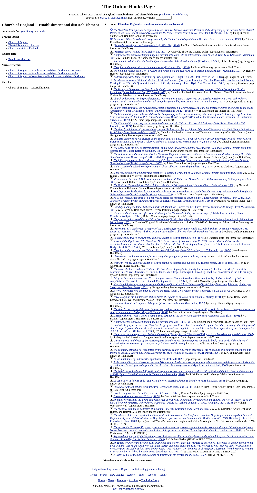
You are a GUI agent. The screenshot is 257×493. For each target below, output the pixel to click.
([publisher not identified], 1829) (148, 359)
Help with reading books (105, 469)
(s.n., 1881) (178, 172)
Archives (133, 480)
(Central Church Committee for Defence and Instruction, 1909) (181, 373)
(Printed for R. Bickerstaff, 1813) (140, 51)
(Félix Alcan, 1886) (169, 380)
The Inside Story (150, 480)
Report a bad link (130, 469)
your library (27, 31)
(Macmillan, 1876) (159, 303)
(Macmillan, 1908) (177, 70)
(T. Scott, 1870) (145, 393)
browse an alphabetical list (113, 17)
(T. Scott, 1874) (136, 396)
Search (103, 474)
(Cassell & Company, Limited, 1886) (180, 155)
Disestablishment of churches (23, 45)
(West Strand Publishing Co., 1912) (154, 386)
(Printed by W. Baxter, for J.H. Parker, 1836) (180, 351)
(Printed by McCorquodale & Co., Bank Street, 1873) (178, 100)
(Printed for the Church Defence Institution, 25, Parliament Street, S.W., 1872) (181, 117)
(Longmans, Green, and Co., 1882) (159, 256)
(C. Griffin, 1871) (182, 328)
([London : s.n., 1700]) (181, 429)
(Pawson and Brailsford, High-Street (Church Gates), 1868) (180, 199)
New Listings (117, 474)
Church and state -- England (23, 48)
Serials (163, 474)
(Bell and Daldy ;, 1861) (181, 109)
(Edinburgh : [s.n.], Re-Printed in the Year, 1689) (182, 418)
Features (121, 480)
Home (93, 474)
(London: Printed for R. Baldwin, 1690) (177, 39)
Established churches (19, 59)
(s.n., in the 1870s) (172, 290)
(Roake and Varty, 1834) (151, 67)
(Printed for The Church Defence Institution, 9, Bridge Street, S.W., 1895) (181, 244)
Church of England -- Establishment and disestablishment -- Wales (43, 73)
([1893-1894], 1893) (146, 45)
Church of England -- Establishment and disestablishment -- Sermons (44, 70)
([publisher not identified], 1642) (182, 364)
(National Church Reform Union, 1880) (173, 185)
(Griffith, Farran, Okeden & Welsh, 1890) (178, 342)
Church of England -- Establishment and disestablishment (150, 24)
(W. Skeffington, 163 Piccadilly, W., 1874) (172, 250)
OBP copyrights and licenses (128, 488)
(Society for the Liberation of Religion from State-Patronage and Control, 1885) (183, 334)
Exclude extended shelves (173, 14)
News (111, 480)
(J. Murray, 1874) (167, 297)
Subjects (152, 474)
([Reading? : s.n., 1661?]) (181, 447)
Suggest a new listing (153, 469)
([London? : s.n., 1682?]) (160, 454)
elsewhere (42, 31)
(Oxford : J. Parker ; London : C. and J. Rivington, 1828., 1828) (181, 401)
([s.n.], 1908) (176, 315)
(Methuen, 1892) (161, 408)
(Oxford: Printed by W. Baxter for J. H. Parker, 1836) (182, 31)
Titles (141, 474)
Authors (131, 474)
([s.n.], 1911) (152, 321)
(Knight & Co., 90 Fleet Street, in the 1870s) (167, 77)
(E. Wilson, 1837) (165, 61)
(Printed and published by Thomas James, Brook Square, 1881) (176, 262)
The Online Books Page (128, 6)
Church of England (18, 42)
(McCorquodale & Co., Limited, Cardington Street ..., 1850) (177, 280)
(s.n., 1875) (162, 166)
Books (101, 480)
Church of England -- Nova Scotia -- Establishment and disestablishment (46, 76)
